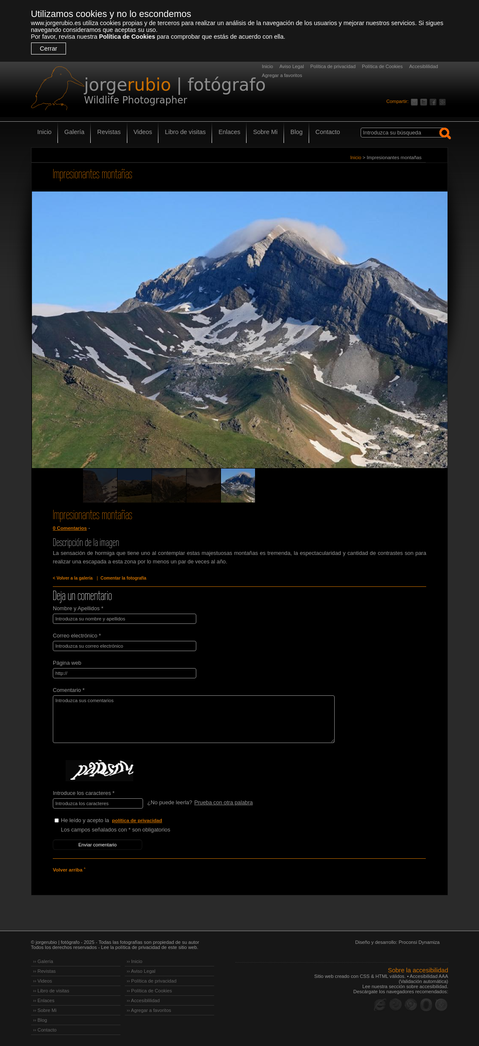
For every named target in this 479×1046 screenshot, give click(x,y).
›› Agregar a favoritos (149, 1010)
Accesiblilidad (423, 66)
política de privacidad (137, 820)
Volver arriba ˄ (69, 869)
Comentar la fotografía (123, 578)
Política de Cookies (127, 36)
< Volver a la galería (73, 578)
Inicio (267, 66)
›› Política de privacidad (152, 980)
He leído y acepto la (125, 820)
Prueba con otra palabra (223, 802)
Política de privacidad (333, 66)
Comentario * (69, 690)
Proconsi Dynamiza (419, 942)
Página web (67, 663)
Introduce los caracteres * (84, 793)
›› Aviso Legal (141, 971)
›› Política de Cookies (149, 990)
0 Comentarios (70, 528)
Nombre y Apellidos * (78, 608)
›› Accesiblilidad (143, 1000)
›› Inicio (135, 961)
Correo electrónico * (77, 635)
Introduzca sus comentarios (194, 719)
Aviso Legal (291, 66)
